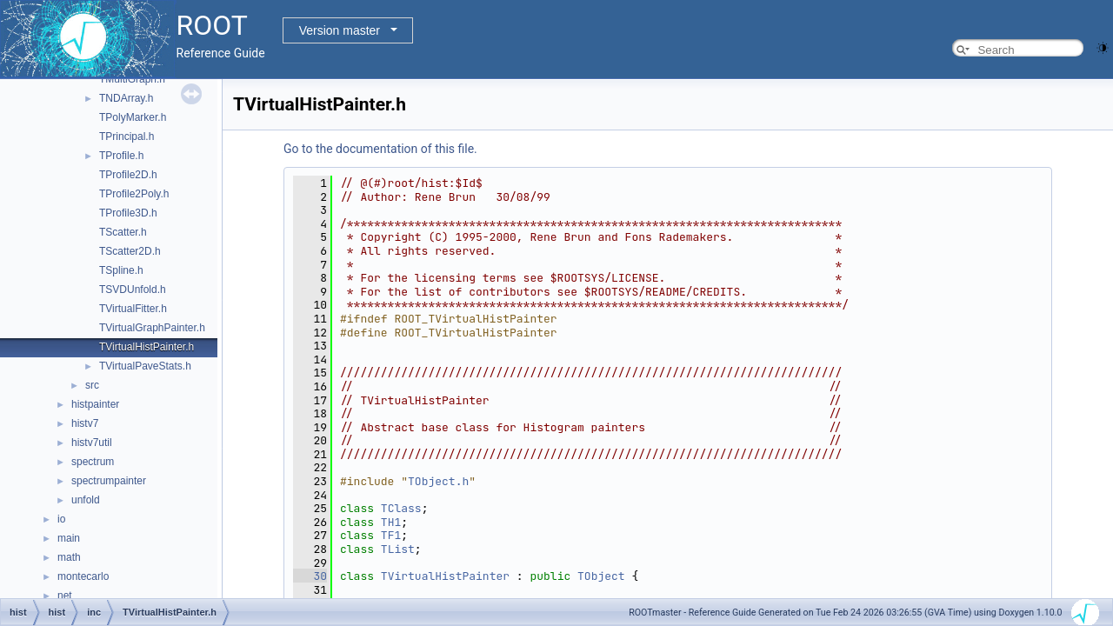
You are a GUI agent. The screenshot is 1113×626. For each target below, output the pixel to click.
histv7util (91, 442)
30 (310, 576)
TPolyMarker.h (132, 117)
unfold (85, 500)
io (61, 519)
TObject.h (438, 481)
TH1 (391, 522)
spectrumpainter (108, 481)
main (68, 538)
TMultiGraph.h (132, 79)
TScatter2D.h (130, 251)
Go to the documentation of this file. (380, 149)
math (69, 557)
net (64, 595)
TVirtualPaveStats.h (145, 366)
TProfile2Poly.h (134, 194)
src (92, 385)
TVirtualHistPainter (445, 576)
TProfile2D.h (128, 175)
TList (398, 549)
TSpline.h (121, 270)
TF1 (391, 535)
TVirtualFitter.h (133, 309)
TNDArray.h (126, 98)
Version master (339, 30)
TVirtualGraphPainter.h (152, 328)
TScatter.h (123, 232)
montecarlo (83, 576)
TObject (601, 576)
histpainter (95, 404)
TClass (401, 508)
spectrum (92, 462)
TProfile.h (121, 156)
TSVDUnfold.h (132, 289)
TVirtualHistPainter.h (146, 347)
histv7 (84, 423)
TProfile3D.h (128, 213)
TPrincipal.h (126, 136)
